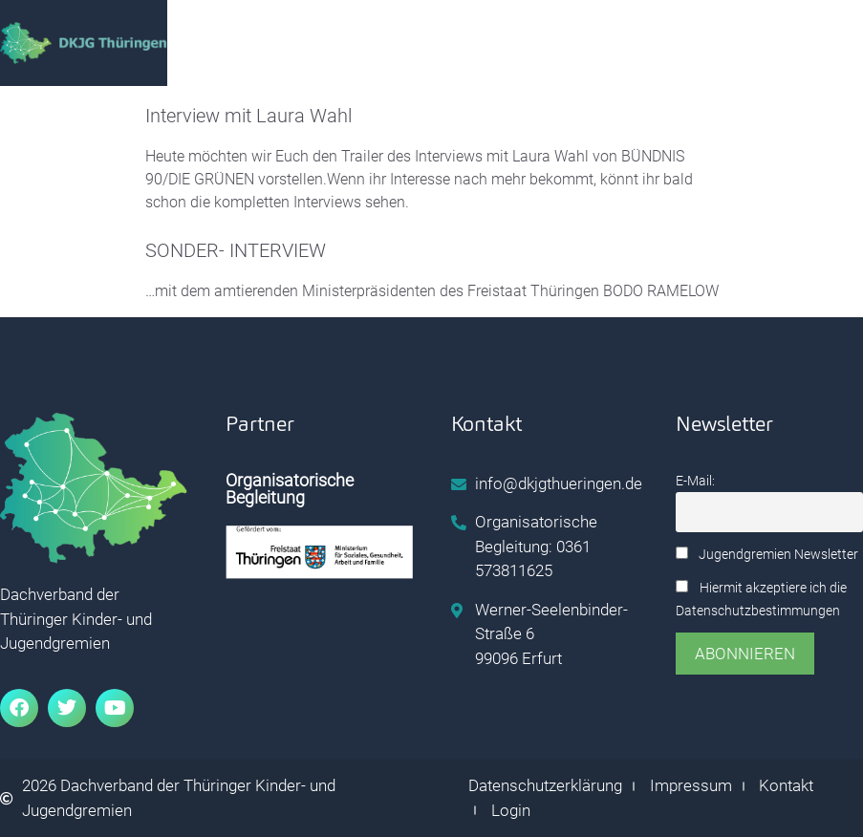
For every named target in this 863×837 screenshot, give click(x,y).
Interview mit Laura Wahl (248, 115)
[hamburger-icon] (753, 43)
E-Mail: (695, 481)
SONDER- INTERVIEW (235, 250)
